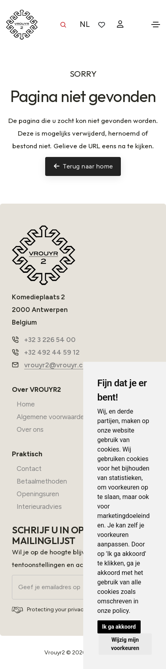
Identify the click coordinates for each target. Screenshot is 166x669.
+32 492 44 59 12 (52, 352)
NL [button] (85, 24)
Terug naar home (83, 166)
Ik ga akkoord (119, 627)
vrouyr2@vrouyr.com (58, 365)
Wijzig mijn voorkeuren (125, 644)
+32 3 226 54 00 (50, 340)
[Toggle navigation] (155, 24)
